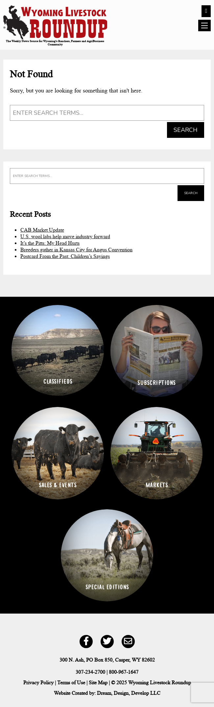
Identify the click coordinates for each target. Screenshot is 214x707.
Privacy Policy (38, 682)
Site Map (98, 682)
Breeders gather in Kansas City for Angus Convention (76, 249)
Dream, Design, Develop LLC (128, 693)
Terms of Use (71, 682)
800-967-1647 (123, 672)
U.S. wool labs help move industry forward (65, 236)
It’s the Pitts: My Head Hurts (50, 243)
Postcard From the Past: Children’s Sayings (65, 256)
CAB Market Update (42, 229)
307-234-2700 (90, 672)
